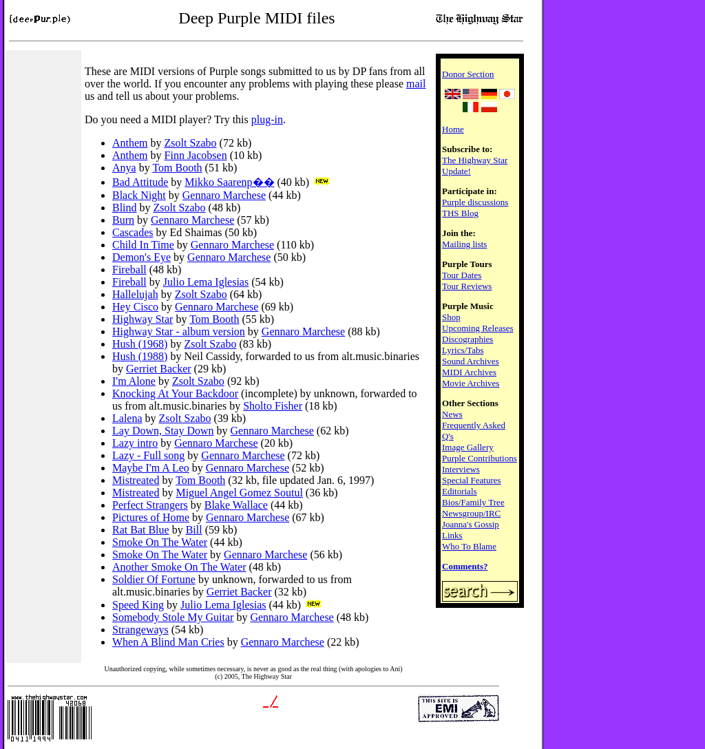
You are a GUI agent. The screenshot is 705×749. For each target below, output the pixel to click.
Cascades (133, 232)
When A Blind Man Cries (168, 642)
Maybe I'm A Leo (150, 468)
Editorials (459, 491)
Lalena (127, 418)
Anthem (130, 143)
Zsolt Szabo (191, 143)
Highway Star (142, 319)
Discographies (467, 339)
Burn (123, 220)
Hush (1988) (139, 356)
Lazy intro (135, 443)
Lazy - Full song (148, 455)
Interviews (461, 469)
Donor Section (468, 74)
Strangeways (140, 629)
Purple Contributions (479, 458)
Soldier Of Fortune (154, 579)
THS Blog (460, 213)
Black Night (139, 195)
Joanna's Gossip (470, 524)
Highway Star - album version (178, 331)
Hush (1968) (139, 344)
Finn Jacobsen (196, 155)
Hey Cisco (135, 307)
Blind (124, 207)
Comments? (464, 566)
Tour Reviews (467, 286)
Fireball (129, 269)
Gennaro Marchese (224, 195)
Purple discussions (475, 202)
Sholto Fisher (272, 406)
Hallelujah (135, 294)
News (452, 414)
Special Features (471, 480)
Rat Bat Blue (140, 530)
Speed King (138, 605)
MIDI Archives (469, 372)
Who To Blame (469, 546)
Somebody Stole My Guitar (172, 617)
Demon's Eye (141, 257)
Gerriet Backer (158, 368)
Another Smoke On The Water (179, 567)
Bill (194, 530)
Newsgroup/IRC (471, 513)
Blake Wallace (236, 505)
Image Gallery (468, 447)
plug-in (267, 119)
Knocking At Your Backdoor (175, 393)
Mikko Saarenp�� (229, 182)
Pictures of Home (150, 517)
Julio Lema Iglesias (206, 282)
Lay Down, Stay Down (163, 430)
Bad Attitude (140, 182)
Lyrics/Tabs (462, 350)
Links (452, 535)
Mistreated (135, 480)
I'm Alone (134, 381)
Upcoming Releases (478, 328)
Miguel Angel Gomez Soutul (239, 492)
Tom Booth (177, 167)
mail (415, 83)
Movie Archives (470, 383)
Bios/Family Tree (473, 502)
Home (453, 129)
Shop (451, 317)
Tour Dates (461, 275)
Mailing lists (464, 244)
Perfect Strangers (150, 505)
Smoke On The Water (159, 542)
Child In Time (143, 245)
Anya (124, 167)
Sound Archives (470, 361)
